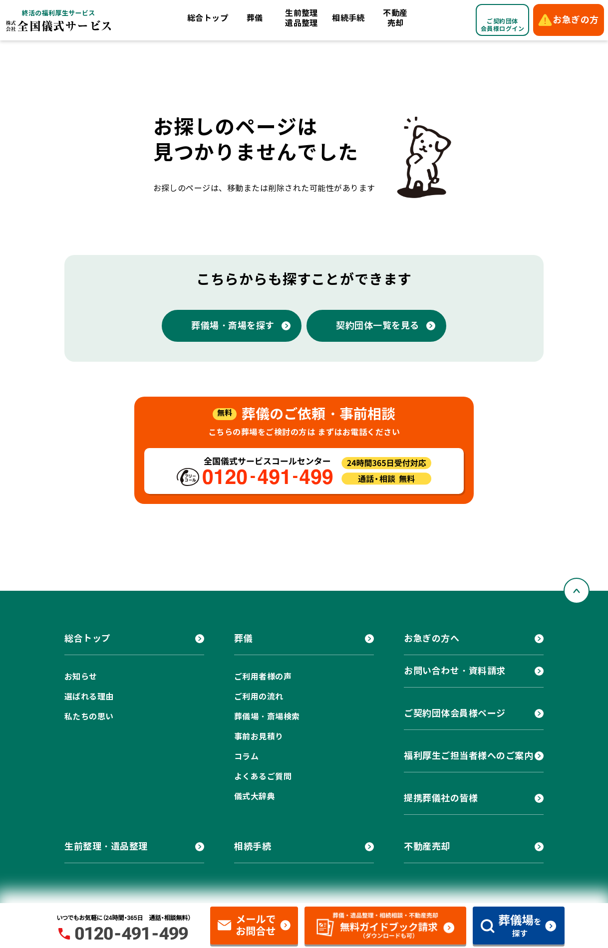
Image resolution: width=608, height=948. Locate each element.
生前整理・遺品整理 (106, 846)
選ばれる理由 (89, 697)
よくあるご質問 (263, 776)
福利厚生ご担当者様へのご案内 (469, 755)
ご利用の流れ (259, 697)
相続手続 (348, 18)
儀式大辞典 (254, 796)
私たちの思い (89, 716)
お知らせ (80, 677)
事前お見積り (259, 736)
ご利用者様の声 (263, 677)
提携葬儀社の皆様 (441, 798)
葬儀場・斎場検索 (267, 716)
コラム (246, 756)
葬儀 (255, 18)
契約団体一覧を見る (377, 325)
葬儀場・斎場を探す (233, 325)
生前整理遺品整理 (301, 18)
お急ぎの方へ (431, 638)
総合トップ (207, 18)
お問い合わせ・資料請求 (455, 671)
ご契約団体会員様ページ (455, 713)
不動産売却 (395, 18)
